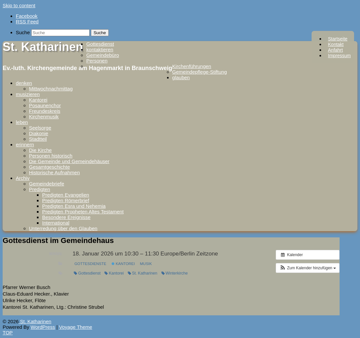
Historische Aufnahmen (54, 172)
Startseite (337, 38)
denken (24, 83)
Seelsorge (40, 128)
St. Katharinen (43, 47)
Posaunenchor (45, 105)
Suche (23, 32)
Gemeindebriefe (46, 183)
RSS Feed (27, 21)
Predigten (39, 189)
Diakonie (38, 133)
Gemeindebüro (102, 55)
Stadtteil (38, 139)
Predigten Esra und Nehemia (74, 206)
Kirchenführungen (191, 66)
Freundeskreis (44, 111)
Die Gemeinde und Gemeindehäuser (69, 161)
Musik (146, 264)
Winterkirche (174, 273)
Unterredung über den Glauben (63, 228)
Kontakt (336, 44)
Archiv (23, 178)
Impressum (339, 55)
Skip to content (19, 5)
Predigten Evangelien (65, 195)
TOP (8, 332)
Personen (96, 60)
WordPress (43, 327)
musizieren (28, 94)
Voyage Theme (75, 327)
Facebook (27, 16)
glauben (181, 77)
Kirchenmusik (44, 116)
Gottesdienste (90, 264)
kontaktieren (99, 49)
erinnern (25, 144)
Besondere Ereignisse (66, 217)
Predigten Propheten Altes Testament (83, 211)
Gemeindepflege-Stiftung (199, 72)
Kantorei (38, 100)
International (55, 223)
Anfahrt (335, 50)
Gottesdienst (100, 44)
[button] (307, 268)
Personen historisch (50, 155)
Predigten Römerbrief (65, 200)
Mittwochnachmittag (51, 88)
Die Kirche (40, 150)
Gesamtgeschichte (49, 167)
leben (22, 122)
